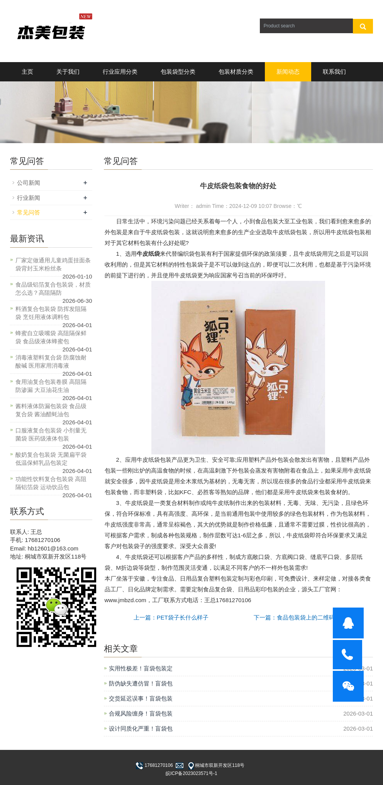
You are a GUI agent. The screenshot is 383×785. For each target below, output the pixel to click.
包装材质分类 (236, 71)
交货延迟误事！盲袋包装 (141, 698)
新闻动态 (288, 71)
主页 (27, 71)
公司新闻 (28, 182)
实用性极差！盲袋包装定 (141, 668)
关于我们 (68, 71)
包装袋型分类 (178, 71)
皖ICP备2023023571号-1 (191, 773)
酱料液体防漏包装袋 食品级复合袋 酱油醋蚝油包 (50, 410)
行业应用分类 (120, 71)
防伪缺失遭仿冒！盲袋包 (141, 683)
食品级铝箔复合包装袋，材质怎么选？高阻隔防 (53, 288)
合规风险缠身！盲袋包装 (141, 713)
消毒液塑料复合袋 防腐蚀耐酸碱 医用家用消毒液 (50, 361)
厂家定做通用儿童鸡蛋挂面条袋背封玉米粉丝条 (53, 264)
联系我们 (334, 71)
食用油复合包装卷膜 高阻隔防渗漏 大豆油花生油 (50, 385)
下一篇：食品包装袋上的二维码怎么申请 (306, 617)
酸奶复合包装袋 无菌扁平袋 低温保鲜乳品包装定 (50, 458)
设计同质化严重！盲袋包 (141, 728)
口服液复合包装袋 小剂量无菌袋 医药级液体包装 (50, 434)
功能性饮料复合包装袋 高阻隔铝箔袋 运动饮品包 (50, 483)
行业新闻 (28, 197)
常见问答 (28, 212)
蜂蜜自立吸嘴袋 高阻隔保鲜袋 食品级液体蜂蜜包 (50, 337)
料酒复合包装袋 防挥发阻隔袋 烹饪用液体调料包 (50, 313)
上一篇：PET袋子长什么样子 (171, 617)
